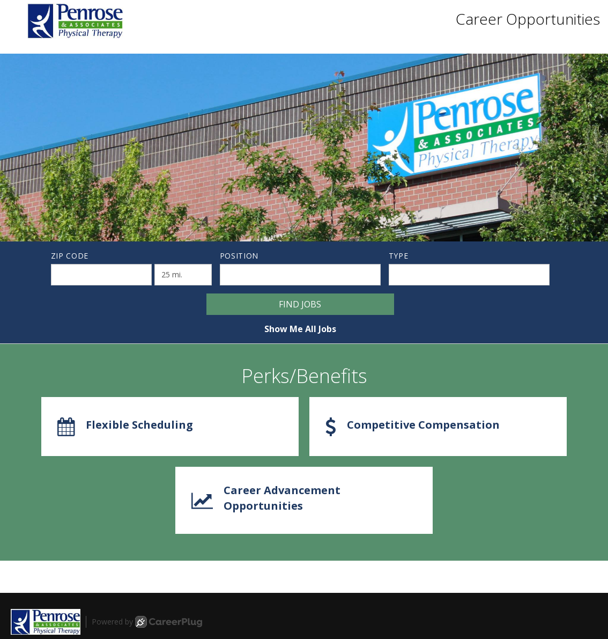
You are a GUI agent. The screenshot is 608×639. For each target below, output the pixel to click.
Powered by (147, 622)
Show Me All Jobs (300, 329)
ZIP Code (70, 256)
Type (399, 256)
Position (239, 256)
